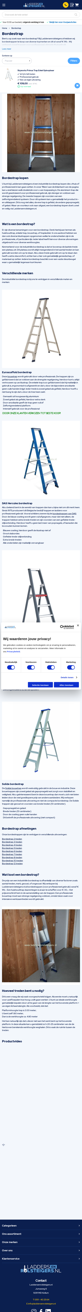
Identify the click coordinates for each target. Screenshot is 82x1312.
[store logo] (34, 5)
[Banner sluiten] (78, 627)
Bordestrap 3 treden (12, 841)
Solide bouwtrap (13, 788)
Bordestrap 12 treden (12, 863)
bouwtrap (12, 376)
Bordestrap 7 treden (12, 854)
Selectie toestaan (40, 685)
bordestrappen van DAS (64, 513)
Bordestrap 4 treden (12, 845)
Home (5, 28)
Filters (74, 60)
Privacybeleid (13, 651)
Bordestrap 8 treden (12, 857)
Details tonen (67, 677)
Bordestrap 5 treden (12, 848)
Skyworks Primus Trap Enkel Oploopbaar (36, 70)
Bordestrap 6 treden (12, 851)
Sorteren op (7, 55)
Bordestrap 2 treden (12, 838)
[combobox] (41, 15)
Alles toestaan (66, 685)
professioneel (38, 44)
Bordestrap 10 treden (12, 860)
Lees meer (6, 49)
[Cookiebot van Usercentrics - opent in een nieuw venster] (62, 627)
